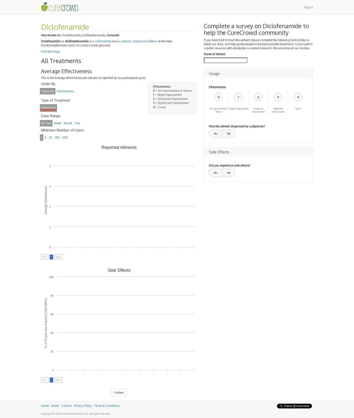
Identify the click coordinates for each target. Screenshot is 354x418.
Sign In (308, 7)
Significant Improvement (278, 110)
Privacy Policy (83, 405)
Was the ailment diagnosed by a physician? (237, 126)
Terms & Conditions (107, 405)
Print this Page (50, 51)
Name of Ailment (214, 54)
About (55, 405)
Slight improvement (238, 108)
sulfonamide (103, 41)
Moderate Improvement (258, 110)
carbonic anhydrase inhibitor (138, 41)
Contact (66, 405)
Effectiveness (217, 87)
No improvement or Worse (218, 110)
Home (45, 405)
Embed (118, 392)
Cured (298, 108)
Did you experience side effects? (229, 165)
